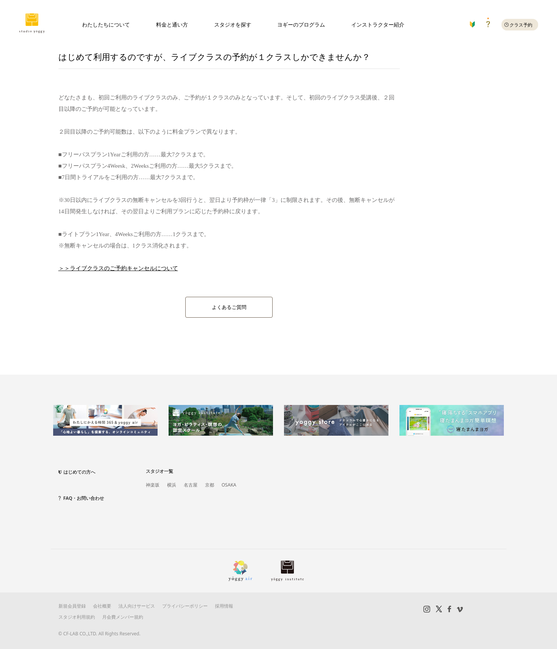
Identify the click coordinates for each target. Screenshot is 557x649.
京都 (209, 484)
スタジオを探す (232, 24)
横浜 (171, 484)
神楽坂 (152, 484)
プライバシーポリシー (185, 605)
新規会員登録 (72, 605)
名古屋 (190, 484)
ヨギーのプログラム (301, 24)
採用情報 (224, 605)
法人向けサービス (136, 605)
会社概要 (102, 605)
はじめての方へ (79, 471)
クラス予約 (521, 25)
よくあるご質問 (229, 307)
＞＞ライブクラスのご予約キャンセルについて (118, 268)
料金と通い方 (172, 24)
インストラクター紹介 (377, 24)
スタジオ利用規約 (76, 616)
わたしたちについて (106, 24)
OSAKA (229, 484)
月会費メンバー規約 (122, 616)
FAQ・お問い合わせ (83, 498)
